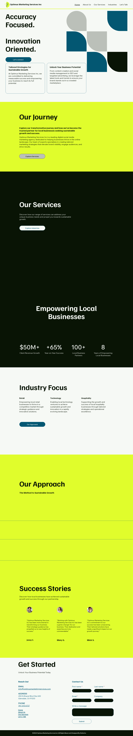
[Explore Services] (32, 156)
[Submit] (81, 721)
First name (76, 687)
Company (98, 696)
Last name (98, 687)
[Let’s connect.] (18, 59)
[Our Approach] (32, 424)
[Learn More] (25, 90)
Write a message (79, 706)
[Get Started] (66, 90)
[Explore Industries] (32, 228)
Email (74, 696)
